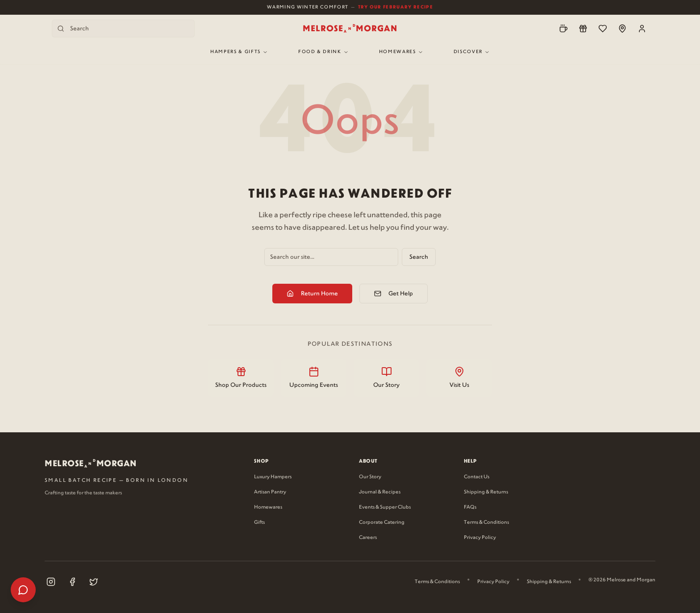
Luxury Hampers (273, 477)
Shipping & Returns (486, 492)
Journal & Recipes (379, 492)
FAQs (470, 507)
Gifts (259, 522)
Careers (368, 537)
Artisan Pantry (270, 492)
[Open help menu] (23, 589)
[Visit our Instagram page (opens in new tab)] (51, 582)
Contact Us (476, 477)
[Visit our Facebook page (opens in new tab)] (72, 582)
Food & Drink (323, 52)
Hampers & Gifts (239, 52)
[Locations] (622, 28)
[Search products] (123, 28)
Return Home (312, 293)
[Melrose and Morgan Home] (350, 28)
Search (418, 257)
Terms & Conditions (486, 522)
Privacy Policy (480, 537)
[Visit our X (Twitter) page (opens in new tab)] (94, 582)
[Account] (642, 28)
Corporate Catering (381, 522)
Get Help (393, 293)
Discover (472, 52)
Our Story (370, 477)
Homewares (401, 52)
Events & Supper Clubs (385, 507)
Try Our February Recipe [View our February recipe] (395, 6)
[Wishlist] (602, 28)
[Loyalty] (583, 28)
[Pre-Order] (563, 28)
